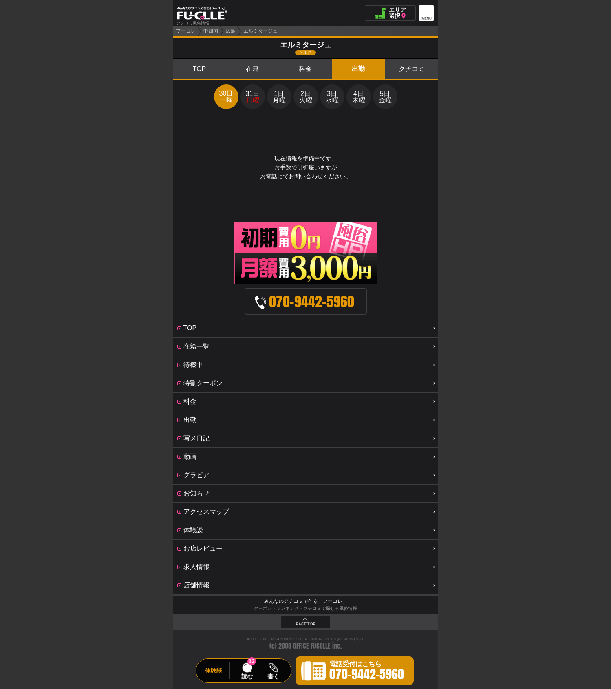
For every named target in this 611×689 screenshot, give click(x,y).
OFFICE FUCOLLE (312, 646)
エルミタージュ (260, 31)
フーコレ (186, 31)
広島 (231, 31)
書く (273, 676)
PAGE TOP (305, 624)
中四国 (210, 31)
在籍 (252, 68)
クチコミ (412, 68)
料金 (305, 68)
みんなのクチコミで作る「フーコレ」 (305, 601)
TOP (199, 68)
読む (247, 676)
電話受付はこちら (366, 671)
